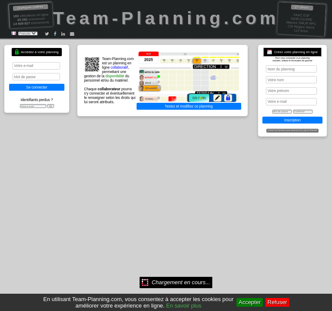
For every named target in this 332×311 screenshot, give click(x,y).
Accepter (250, 302)
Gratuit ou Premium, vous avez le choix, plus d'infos (292, 131)
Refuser (277, 302)
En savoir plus (183, 305)
